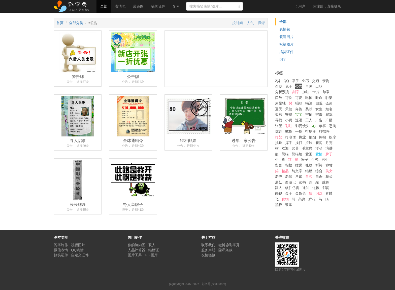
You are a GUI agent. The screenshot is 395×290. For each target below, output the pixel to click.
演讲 (329, 148)
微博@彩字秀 (229, 245)
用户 (300, 6)
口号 (278, 98)
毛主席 (307, 148)
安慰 (288, 115)
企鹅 (278, 86)
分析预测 (282, 92)
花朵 (329, 176)
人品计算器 (136, 250)
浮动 (318, 148)
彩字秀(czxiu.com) (214, 284)
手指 (298, 131)
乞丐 (305, 81)
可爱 (298, 98)
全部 (103, 6)
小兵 (288, 120)
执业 (302, 137)
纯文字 (297, 171)
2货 (278, 81)
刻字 (295, 92)
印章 (326, 92)
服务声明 (208, 250)
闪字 (282, 59)
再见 (308, 86)
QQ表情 (77, 250)
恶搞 (332, 126)
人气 (250, 23)
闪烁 (318, 193)
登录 (327, 6)
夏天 (278, 109)
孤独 (278, 115)
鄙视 (278, 193)
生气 (314, 160)
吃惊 (308, 98)
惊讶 (278, 131)
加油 (305, 92)
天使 (288, 109)
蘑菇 (278, 182)
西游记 (290, 182)
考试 (298, 176)
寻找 (278, 120)
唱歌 (298, 103)
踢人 (278, 188)
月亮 (329, 143)
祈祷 (318, 165)
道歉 (315, 188)
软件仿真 (292, 188)
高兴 (301, 199)
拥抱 (322, 137)
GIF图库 (151, 255)
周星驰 (280, 103)
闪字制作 (61, 245)
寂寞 (329, 115)
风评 (261, 23)
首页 (59, 23)
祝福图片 (286, 44)
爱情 (318, 154)
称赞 (329, 165)
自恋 (308, 176)
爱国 (308, 154)
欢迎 (285, 148)
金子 (288, 193)
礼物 (308, 165)
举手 (295, 81)
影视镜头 (302, 126)
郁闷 (326, 188)
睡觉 (298, 165)
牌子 (329, 154)
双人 (151, 245)
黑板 (278, 205)
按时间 (237, 23)
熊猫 (285, 154)
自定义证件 (80, 255)
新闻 (318, 143)
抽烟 (312, 137)
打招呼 (324, 131)
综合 (318, 171)
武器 (295, 148)
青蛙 (329, 193)
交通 (315, 81)
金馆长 (300, 193)
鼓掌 (288, 205)
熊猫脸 (297, 154)
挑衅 (278, 143)
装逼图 (138, 6)
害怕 (308, 115)
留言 (278, 165)
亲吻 (325, 81)
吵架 (329, 98)
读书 (302, 182)
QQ (286, 81)
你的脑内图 (136, 245)
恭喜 (322, 126)
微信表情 (61, 250)
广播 (329, 120)
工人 (308, 120)
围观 (318, 103)
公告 (298, 86)
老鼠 (288, 176)
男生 (324, 160)
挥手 (288, 143)
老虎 (278, 176)
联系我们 (208, 245)
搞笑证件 (158, 6)
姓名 (329, 109)
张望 (278, 126)
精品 (285, 171)
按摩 (332, 137)
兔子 (288, 86)
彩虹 (288, 126)
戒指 (288, 131)
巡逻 (298, 120)
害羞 (318, 115)
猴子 (304, 160)
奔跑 (298, 109)
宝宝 (298, 115)
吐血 (318, 98)
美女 (329, 171)
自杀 (318, 176)
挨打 (298, 143)
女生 (318, 109)
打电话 (290, 137)
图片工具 (135, 255)
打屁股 (310, 131)
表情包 (120, 6)
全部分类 (76, 23)
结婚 (308, 171)
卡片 (315, 92)
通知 (305, 188)
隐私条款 (225, 250)
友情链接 (208, 255)
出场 (318, 86)
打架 (278, 137)
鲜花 (311, 199)
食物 (285, 199)
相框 (288, 165)
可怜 (288, 98)
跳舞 (325, 182)
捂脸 (308, 143)
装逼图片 (286, 37)
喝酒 (308, 103)
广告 (318, 120)
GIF (176, 6)
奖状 (308, 109)
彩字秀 (73, 6)
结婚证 (153, 250)
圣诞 (329, 103)
